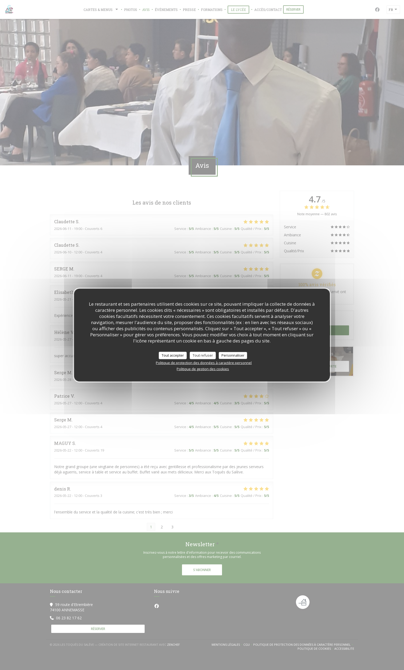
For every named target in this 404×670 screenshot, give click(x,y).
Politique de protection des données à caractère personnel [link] (204, 362)
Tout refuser (203, 355)
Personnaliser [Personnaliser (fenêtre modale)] (232, 355)
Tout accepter (173, 355)
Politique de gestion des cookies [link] (203, 368)
